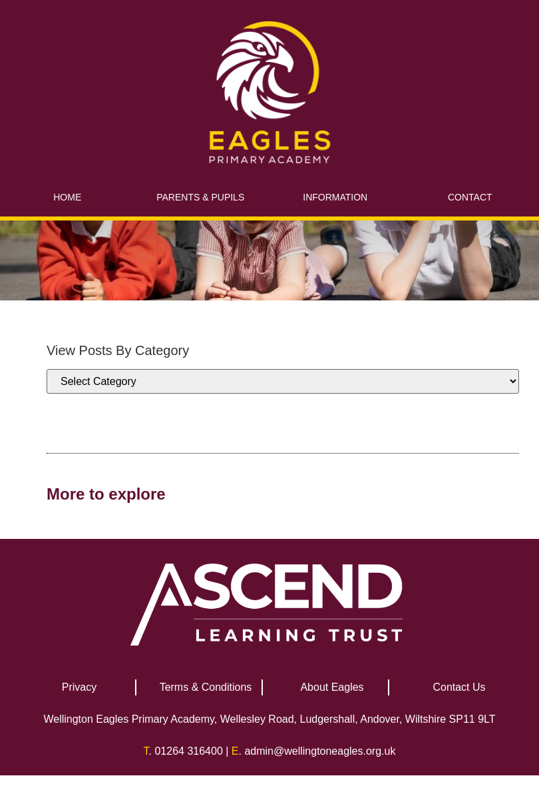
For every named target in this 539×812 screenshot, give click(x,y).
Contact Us (459, 687)
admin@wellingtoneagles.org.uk (319, 751)
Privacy (79, 687)
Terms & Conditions (206, 687)
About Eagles (331, 687)
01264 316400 (188, 751)
